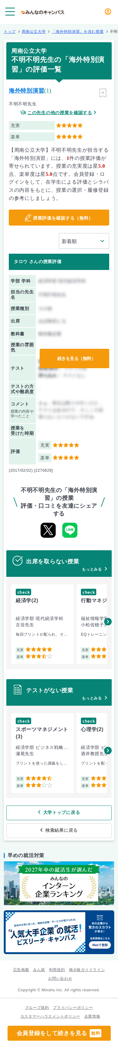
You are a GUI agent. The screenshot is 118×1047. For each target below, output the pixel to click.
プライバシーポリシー (73, 1007)
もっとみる (92, 569)
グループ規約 (37, 1007)
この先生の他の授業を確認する (59, 112)
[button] (108, 621)
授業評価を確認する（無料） (63, 218)
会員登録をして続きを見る (59, 1033)
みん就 (39, 970)
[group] (42, 624)
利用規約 (57, 970)
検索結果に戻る (61, 830)
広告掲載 (21, 970)
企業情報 (92, 1016)
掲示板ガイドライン (87, 970)
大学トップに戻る (61, 812)
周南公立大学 (34, 31)
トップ (10, 31)
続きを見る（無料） (76, 358)
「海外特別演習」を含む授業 (78, 31)
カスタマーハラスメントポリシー (50, 1016)
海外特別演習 (26, 91)
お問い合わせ (60, 978)
